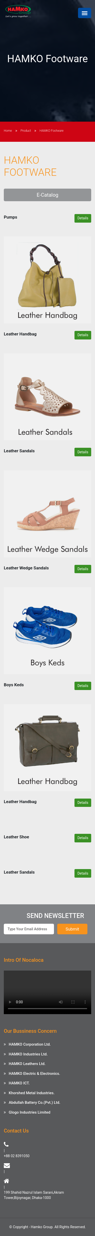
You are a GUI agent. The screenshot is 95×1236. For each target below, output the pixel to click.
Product (26, 130)
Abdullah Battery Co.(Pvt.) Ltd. (34, 1102)
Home (8, 130)
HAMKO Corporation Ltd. (30, 1044)
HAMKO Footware (51, 130)
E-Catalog (48, 195)
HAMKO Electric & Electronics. (34, 1073)
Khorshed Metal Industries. (31, 1093)
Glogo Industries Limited (29, 1112)
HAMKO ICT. (19, 1083)
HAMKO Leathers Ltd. (27, 1063)
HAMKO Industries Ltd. (28, 1054)
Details (83, 218)
